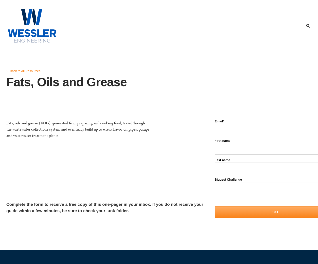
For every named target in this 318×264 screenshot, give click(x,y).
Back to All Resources (23, 71)
